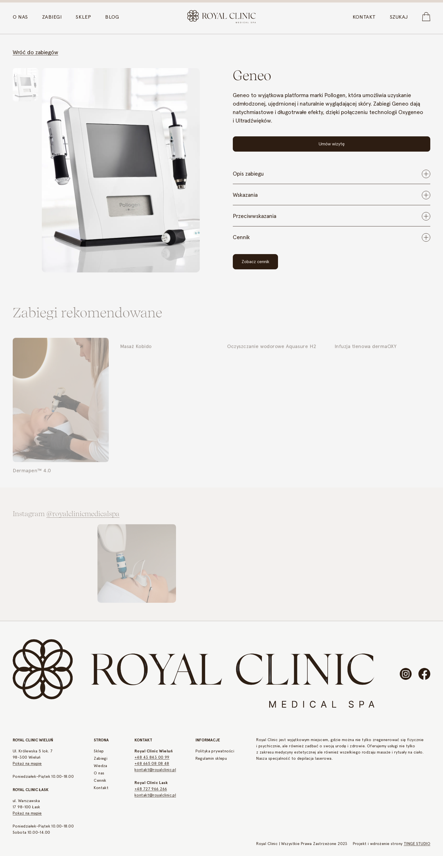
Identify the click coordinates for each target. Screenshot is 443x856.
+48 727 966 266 (150, 789)
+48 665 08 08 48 (151, 764)
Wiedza (100, 766)
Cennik (100, 781)
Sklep (99, 751)
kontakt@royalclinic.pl (155, 770)
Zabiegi (100, 759)
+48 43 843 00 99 (152, 757)
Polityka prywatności (215, 751)
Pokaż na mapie (27, 764)
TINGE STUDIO (417, 844)
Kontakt (101, 788)
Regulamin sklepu (211, 759)
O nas (99, 773)
